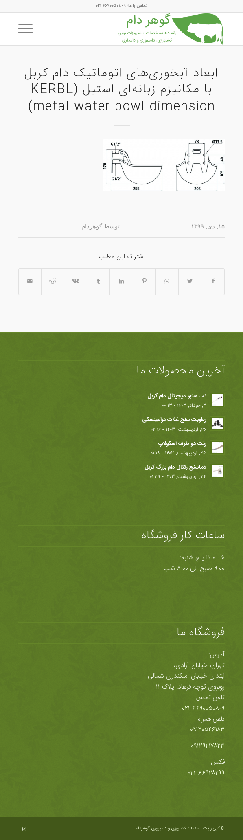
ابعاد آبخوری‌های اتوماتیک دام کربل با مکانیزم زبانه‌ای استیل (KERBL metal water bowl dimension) (121, 90)
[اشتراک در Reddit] (53, 281)
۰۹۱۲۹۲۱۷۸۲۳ (208, 746)
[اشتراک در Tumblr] (98, 281)
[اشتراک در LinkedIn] (121, 281)
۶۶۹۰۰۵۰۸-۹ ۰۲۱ (203, 708)
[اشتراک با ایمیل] (30, 281)
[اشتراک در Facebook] (212, 281)
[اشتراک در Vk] (75, 281)
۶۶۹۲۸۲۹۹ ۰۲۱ (206, 773)
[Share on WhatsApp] (167, 281)
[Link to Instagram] (24, 829)
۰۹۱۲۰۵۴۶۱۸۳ (207, 729)
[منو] (28, 29)
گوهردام (91, 226)
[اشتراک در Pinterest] (144, 281)
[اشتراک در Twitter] (190, 281)
